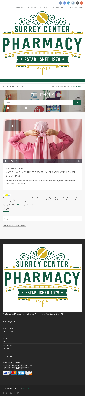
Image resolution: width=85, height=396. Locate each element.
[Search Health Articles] (38, 102)
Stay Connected (8, 335)
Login (81, 7)
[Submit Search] (77, 102)
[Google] (64, 3)
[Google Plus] (7, 393)
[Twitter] (77, 3)
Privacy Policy (8, 348)
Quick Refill (47, 7)
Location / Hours (59, 7)
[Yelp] (81, 3)
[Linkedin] (68, 3)
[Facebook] (60, 3)
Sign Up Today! (72, 7)
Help (27, 7)
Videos (29, 108)
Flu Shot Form (8, 328)
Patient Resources (64, 87)
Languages (20, 7)
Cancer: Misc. (8, 225)
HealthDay (17, 205)
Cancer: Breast (20, 225)
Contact (5, 338)
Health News (13, 108)
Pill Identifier (36, 7)
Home (53, 87)
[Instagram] (73, 3)
